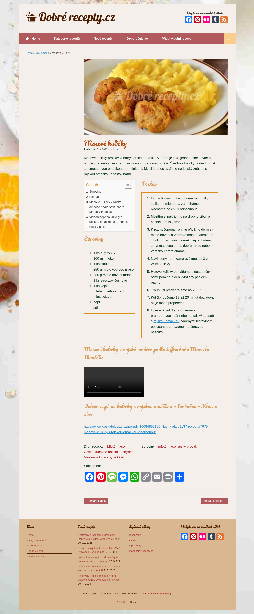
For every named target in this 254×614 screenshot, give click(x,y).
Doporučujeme (137, 38)
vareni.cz (134, 540)
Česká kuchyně (95, 452)
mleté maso (167, 446)
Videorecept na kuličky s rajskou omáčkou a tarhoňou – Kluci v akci (110, 221)
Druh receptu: (94, 446)
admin (114, 149)
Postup (94, 196)
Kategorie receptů (67, 38)
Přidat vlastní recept (176, 38)
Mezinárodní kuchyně (100, 457)
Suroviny (95, 191)
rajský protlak (187, 446)
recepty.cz (135, 534)
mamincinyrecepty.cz (141, 550)
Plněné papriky (96, 501)
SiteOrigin (124, 602)
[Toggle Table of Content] (126, 185)
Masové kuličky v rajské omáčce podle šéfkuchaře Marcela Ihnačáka (106, 206)
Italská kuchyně (120, 452)
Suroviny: (148, 446)
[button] (230, 38)
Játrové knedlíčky (214, 501)
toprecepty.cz (136, 545)
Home (33, 38)
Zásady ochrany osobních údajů (155, 593)
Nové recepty (103, 38)
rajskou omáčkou (167, 321)
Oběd (121, 457)
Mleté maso (42, 52)
